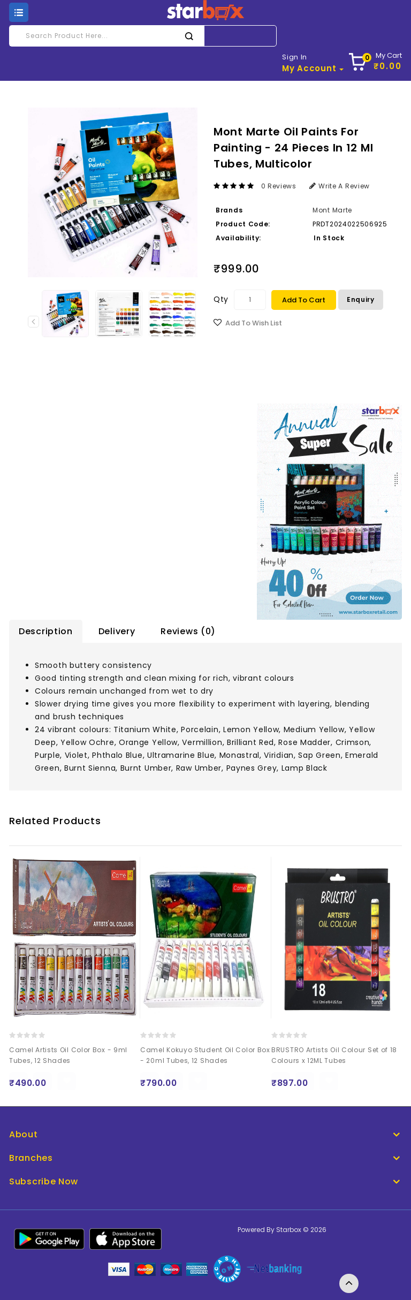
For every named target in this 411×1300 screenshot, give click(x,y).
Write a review (339, 186)
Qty (221, 299)
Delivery (116, 631)
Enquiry (361, 299)
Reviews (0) (188, 631)
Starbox (288, 1229)
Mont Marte (332, 210)
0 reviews (278, 186)
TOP (348, 1283)
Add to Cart (303, 300)
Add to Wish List (253, 323)
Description (46, 631)
